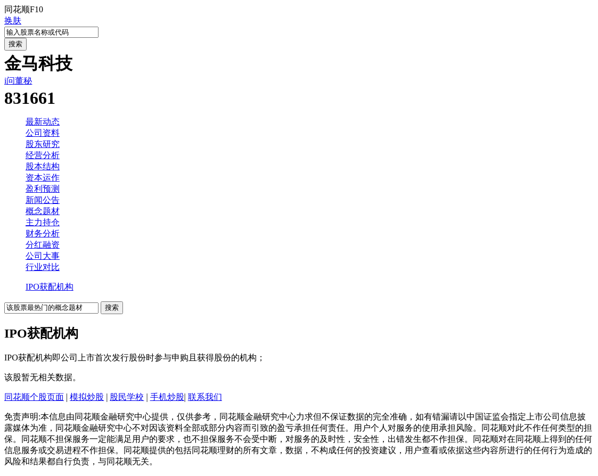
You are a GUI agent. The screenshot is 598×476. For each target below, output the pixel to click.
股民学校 (127, 396)
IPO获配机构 (49, 286)
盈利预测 (43, 188)
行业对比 (43, 267)
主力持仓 (43, 222)
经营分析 (43, 155)
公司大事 (43, 255)
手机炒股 (167, 396)
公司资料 (43, 132)
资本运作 (43, 177)
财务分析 (43, 233)
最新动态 (43, 121)
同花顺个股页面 (34, 396)
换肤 (12, 20)
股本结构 (43, 166)
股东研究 (43, 144)
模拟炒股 (87, 396)
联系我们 (205, 396)
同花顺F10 (23, 9)
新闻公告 (43, 199)
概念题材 (43, 211)
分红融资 (43, 244)
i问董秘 (18, 80)
